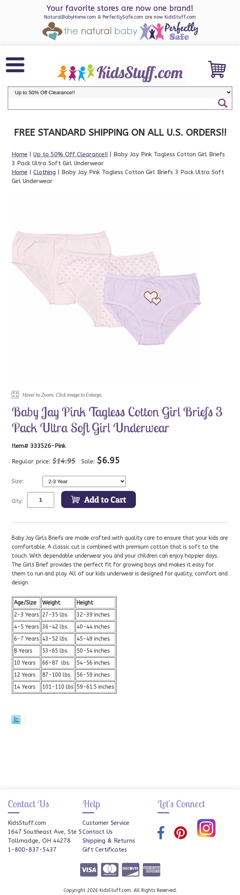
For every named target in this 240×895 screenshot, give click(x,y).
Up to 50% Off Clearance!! (70, 154)
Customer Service (105, 822)
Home (19, 154)
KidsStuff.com (180, 17)
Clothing (44, 172)
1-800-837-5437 (32, 849)
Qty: (17, 501)
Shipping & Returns (108, 840)
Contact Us (97, 831)
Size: (19, 481)
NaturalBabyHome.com (70, 17)
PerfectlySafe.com (123, 17)
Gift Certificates (104, 849)
